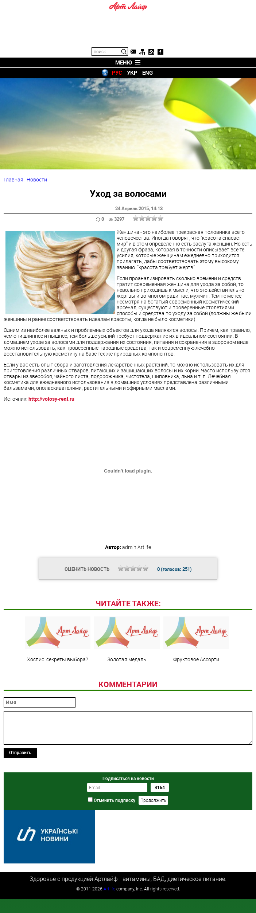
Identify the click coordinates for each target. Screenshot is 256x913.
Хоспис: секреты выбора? (57, 689)
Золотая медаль (127, 689)
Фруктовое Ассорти (196, 689)
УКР (132, 72)
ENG (147, 72)
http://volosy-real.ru (51, 398)
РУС (117, 72)
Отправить (20, 802)
